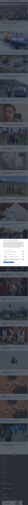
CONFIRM (8, 262)
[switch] (23, 251)
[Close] (26, 240)
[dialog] (14, 252)
